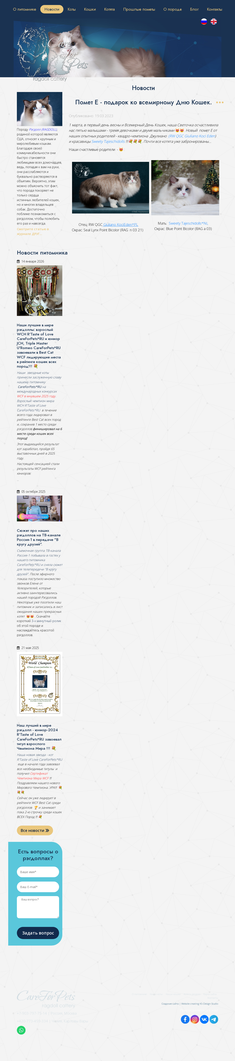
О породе (172, 9)
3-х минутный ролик (46, 621)
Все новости (35, 830)
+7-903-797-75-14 (32, 1013)
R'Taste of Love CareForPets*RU (39, 759)
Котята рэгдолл (192, 994)
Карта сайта (210, 994)
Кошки (90, 9)
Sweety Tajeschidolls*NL (188, 223)
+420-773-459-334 (32, 1020)
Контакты (214, 9)
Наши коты (156, 994)
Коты (72, 9)
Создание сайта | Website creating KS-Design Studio (190, 1003)
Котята (109, 9)
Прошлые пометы (139, 9)
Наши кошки (173, 994)
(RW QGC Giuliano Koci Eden (191, 135)
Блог (194, 9)
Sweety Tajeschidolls (108, 141)
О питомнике (24, 9)
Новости (51, 9)
